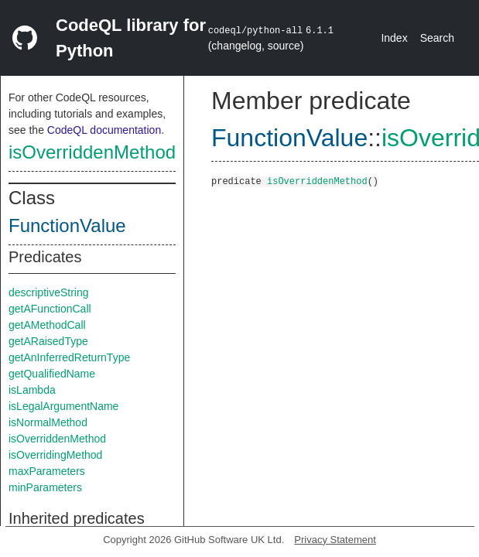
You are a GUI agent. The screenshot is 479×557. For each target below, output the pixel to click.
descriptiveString (49, 292)
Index (394, 38)
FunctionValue (67, 225)
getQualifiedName (52, 373)
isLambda (32, 390)
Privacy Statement (335, 539)
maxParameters (47, 471)
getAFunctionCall (50, 308)
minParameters (45, 487)
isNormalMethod (48, 422)
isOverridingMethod (55, 455)
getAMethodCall (47, 325)
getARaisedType (48, 341)
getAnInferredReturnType (69, 357)
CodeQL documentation (104, 130)
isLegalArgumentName (63, 406)
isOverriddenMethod (92, 152)
